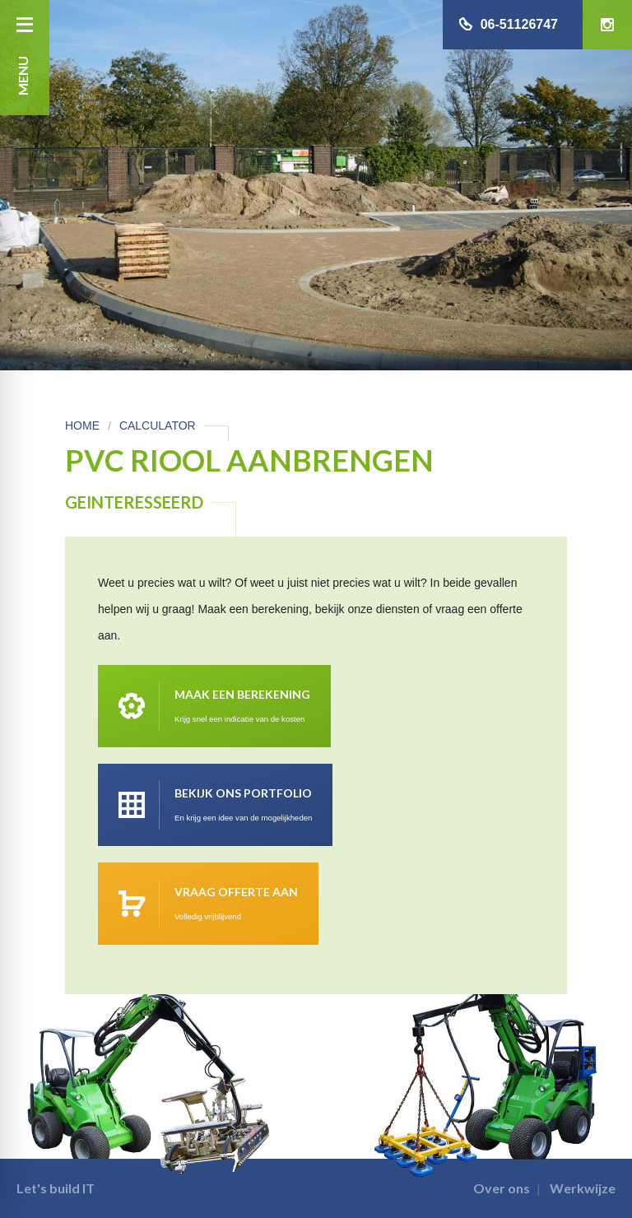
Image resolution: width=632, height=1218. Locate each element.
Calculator (157, 425)
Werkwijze (583, 1188)
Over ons (501, 1188)
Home (82, 425)
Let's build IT (55, 1188)
